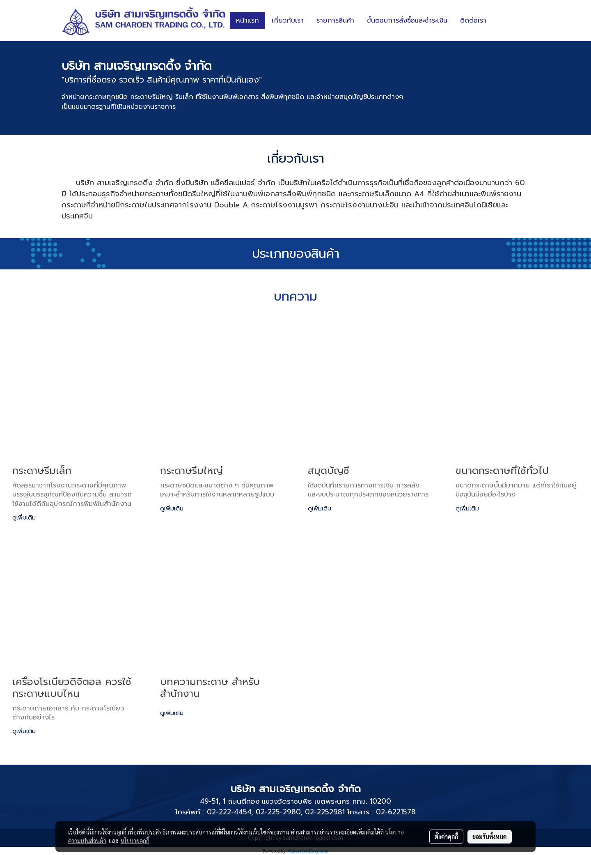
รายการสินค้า (335, 20)
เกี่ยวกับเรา (288, 20)
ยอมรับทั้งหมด (489, 836)
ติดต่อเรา (473, 20)
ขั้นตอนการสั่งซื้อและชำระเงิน (407, 20)
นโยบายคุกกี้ (135, 840)
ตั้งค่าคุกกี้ (446, 836)
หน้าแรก (247, 20)
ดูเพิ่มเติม (25, 517)
